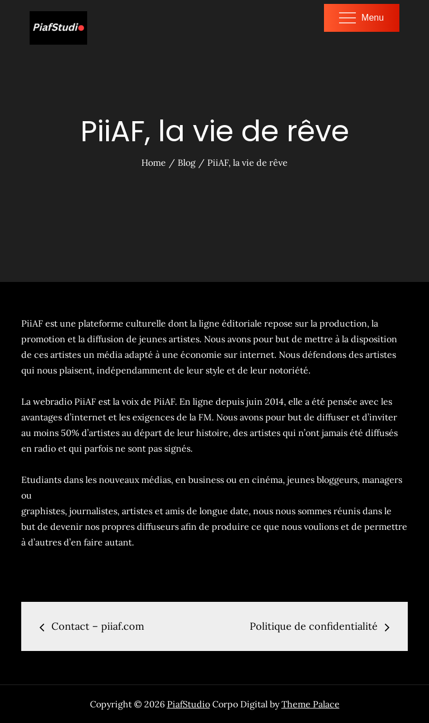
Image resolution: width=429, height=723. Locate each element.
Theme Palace (311, 704)
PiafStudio (188, 704)
